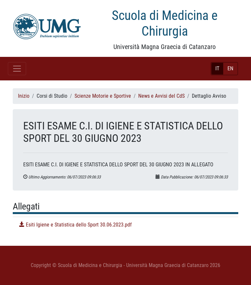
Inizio (23, 96)
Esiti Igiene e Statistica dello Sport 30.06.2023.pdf (75, 225)
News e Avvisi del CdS (161, 96)
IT (217, 68)
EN (230, 68)
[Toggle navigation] (17, 68)
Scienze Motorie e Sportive (103, 96)
